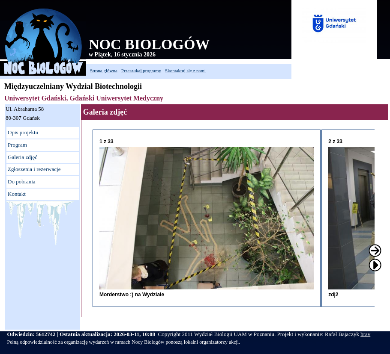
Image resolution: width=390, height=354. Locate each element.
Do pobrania (22, 181)
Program (17, 145)
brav (365, 334)
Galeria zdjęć (22, 157)
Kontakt (17, 194)
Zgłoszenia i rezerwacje (34, 169)
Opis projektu (23, 132)
